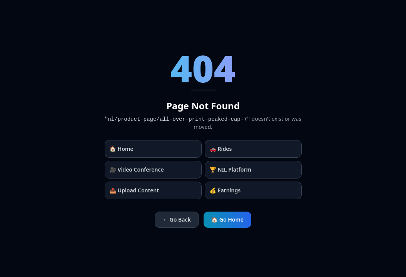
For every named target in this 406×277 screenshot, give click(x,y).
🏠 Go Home (227, 219)
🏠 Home (122, 148)
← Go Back (177, 219)
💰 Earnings (225, 190)
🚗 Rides (221, 148)
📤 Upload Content (134, 190)
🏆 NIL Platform (230, 169)
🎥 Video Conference (137, 169)
